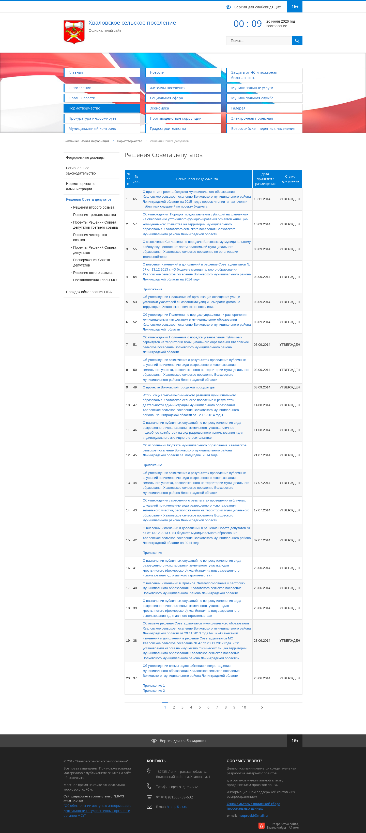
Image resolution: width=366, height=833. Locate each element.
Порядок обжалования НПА (89, 292)
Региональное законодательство (81, 170)
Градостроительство (168, 128)
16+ (295, 6)
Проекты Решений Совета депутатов (94, 250)
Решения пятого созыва (93, 273)
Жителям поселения (168, 87)
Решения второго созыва (93, 207)
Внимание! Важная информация (86, 141)
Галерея (238, 108)
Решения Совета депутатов (89, 199)
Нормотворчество (84, 108)
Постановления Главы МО (95, 280)
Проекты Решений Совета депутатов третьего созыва (95, 224)
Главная (76, 72)
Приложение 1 (154, 685)
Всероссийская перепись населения (263, 128)
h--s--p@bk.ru (177, 806)
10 (244, 707)
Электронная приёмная (252, 118)
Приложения (152, 289)
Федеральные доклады (85, 157)
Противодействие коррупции (176, 118)
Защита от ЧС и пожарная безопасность (254, 75)
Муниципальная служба (252, 98)
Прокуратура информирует (92, 118)
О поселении (80, 87)
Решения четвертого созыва (90, 237)
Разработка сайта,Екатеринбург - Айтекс (283, 825)
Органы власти (82, 98)
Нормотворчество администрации (80, 186)
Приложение (152, 465)
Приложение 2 (154, 691)
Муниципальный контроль (92, 128)
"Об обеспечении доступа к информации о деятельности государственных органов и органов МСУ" (97, 810)
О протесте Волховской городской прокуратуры (179, 387)
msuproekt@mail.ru (252, 815)
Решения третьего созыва (94, 215)
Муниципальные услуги (252, 87)
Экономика (159, 108)
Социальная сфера (166, 98)
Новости (157, 72)
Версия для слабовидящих (257, 7)
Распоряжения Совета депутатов (91, 262)
